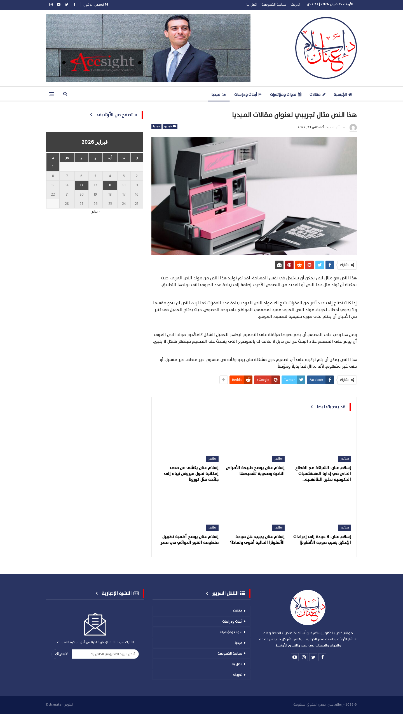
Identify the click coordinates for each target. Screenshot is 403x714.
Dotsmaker (54, 704)
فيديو (170, 126)
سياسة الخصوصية (273, 4)
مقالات (317, 94)
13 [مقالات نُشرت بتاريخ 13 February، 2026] (81, 185)
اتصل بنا (252, 4)
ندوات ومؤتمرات (285, 94)
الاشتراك (62, 654)
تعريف (295, 4)
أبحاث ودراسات (248, 94)
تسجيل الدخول (95, 4)
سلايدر (344, 458)
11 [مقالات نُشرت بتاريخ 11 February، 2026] (110, 185)
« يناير (96, 211)
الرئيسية (343, 94)
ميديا (218, 94)
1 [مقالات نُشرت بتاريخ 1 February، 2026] (52, 167)
